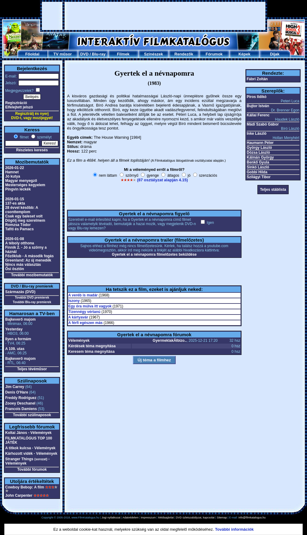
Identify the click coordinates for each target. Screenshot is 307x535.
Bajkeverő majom (20, 319)
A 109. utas (14, 349)
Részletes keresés (32, 150)
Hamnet (12, 172)
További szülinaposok (32, 415)
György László (259, 147)
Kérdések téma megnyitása (92, 346)
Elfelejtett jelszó (19, 107)
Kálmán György (260, 157)
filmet (23, 137)
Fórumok (214, 54)
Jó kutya (12, 176)
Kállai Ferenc (258, 115)
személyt (44, 137)
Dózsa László (258, 152)
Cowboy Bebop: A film (24, 487)
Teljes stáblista (273, 189)
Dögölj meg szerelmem (25, 220)
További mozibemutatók (32, 275)
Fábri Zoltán (257, 79)
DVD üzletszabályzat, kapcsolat (195, 517)
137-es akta (15, 203)
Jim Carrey (14, 387)
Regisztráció (16, 103)
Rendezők (183, 54)
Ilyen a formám (18, 339)
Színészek (153, 54)
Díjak (274, 54)
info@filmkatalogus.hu (252, 517)
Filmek (123, 54)
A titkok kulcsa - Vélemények (30, 448)
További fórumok (32, 469)
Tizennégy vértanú (84, 312)
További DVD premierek (32, 297)
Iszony (74, 301)
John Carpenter (18, 495)
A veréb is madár (83, 295)
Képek (244, 54)
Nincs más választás (23, 264)
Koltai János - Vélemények (28, 433)
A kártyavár (78, 317)
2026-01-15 (14, 199)
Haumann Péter (260, 143)
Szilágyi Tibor (259, 177)
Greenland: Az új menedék (28, 260)
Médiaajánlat (166, 517)
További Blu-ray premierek (32, 302)
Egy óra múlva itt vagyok (89, 306)
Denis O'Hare (16, 392)
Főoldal (32, 54)
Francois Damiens (21, 409)
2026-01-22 (14, 168)
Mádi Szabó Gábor (263, 124)
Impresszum (148, 517)
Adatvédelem (130, 517)
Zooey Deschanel (20, 403)
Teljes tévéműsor (32, 369)
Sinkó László (258, 167)
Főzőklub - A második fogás (29, 256)
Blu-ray (99, 54)
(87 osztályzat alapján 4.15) (162, 180)
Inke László (257, 133)
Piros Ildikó (257, 97)
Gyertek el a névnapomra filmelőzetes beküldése (154, 254)
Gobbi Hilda (257, 172)
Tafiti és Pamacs (19, 229)
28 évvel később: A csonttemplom (21, 209)
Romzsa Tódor (18, 225)
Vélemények (78, 340)
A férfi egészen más (85, 323)
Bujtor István (258, 106)
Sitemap (222, 517)
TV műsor (63, 54)
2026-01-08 (14, 239)
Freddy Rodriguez (20, 398)
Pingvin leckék (18, 189)
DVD (84, 54)
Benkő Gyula (258, 162)
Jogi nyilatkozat (111, 517)
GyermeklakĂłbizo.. (170, 340)
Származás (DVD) (20, 292)
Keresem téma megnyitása (91, 351)
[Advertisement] (78, 16)
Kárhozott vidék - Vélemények (31, 453)
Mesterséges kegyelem (25, 185)
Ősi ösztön (14, 269)
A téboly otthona (19, 243)
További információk (234, 529)
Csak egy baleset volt (24, 216)
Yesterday (14, 329)
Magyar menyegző (21, 181)
